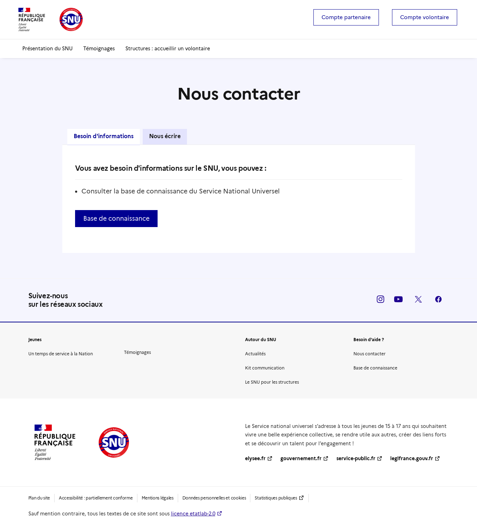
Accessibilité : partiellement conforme (96, 498)
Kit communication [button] (264, 368)
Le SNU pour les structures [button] (272, 382)
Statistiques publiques (276, 498)
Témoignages (99, 48)
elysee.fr (255, 458)
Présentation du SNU (47, 48)
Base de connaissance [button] (116, 218)
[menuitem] (348, 17)
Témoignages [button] (137, 352)
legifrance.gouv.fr (411, 458)
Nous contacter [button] (369, 353)
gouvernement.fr (301, 458)
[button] (380, 301)
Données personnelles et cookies (214, 498)
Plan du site (39, 498)
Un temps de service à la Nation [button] (60, 353)
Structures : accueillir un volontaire (167, 48)
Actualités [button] (255, 353)
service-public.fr (355, 458)
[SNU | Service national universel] (50, 19)
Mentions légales (158, 498)
